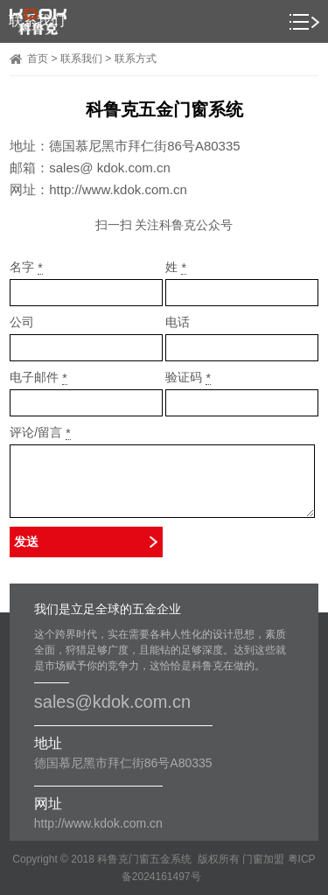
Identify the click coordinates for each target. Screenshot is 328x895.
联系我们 (81, 58)
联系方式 (136, 58)
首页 (37, 58)
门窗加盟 (263, 859)
